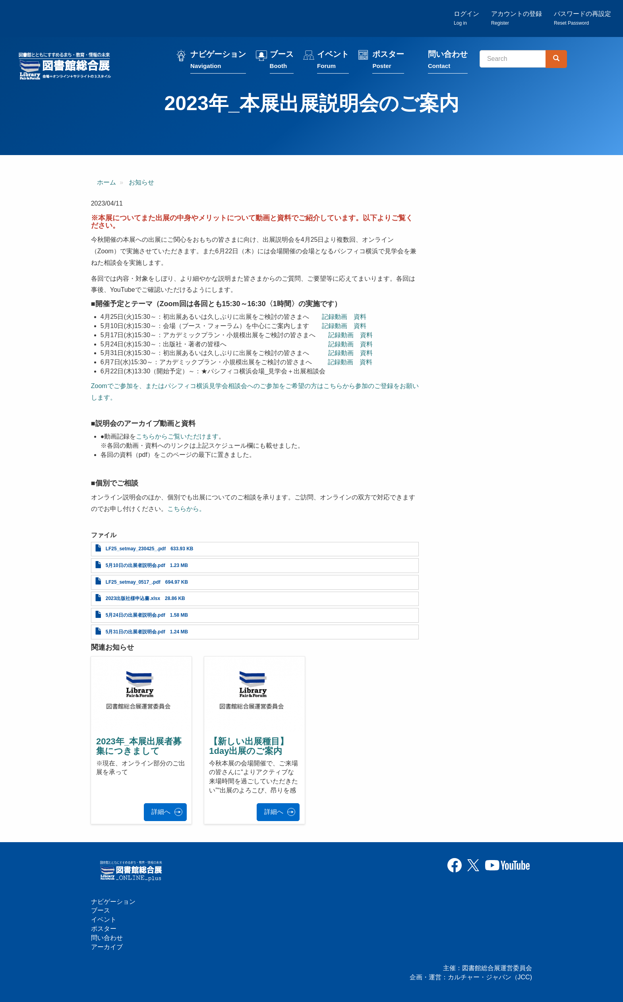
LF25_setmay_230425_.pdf (136, 548)
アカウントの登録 (516, 18)
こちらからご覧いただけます (177, 436)
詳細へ (160, 811)
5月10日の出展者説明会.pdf (135, 565)
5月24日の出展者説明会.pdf (135, 615)
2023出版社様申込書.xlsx (133, 598)
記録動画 (334, 316)
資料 (360, 316)
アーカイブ (107, 947)
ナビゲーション (218, 60)
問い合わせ (448, 60)
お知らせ (141, 182)
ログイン (466, 18)
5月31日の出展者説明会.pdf (135, 632)
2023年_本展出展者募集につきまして (139, 746)
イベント (333, 60)
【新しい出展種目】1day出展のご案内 (248, 746)
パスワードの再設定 (582, 18)
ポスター (388, 60)
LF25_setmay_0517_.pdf (133, 582)
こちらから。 (186, 508)
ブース (282, 60)
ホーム (106, 182)
